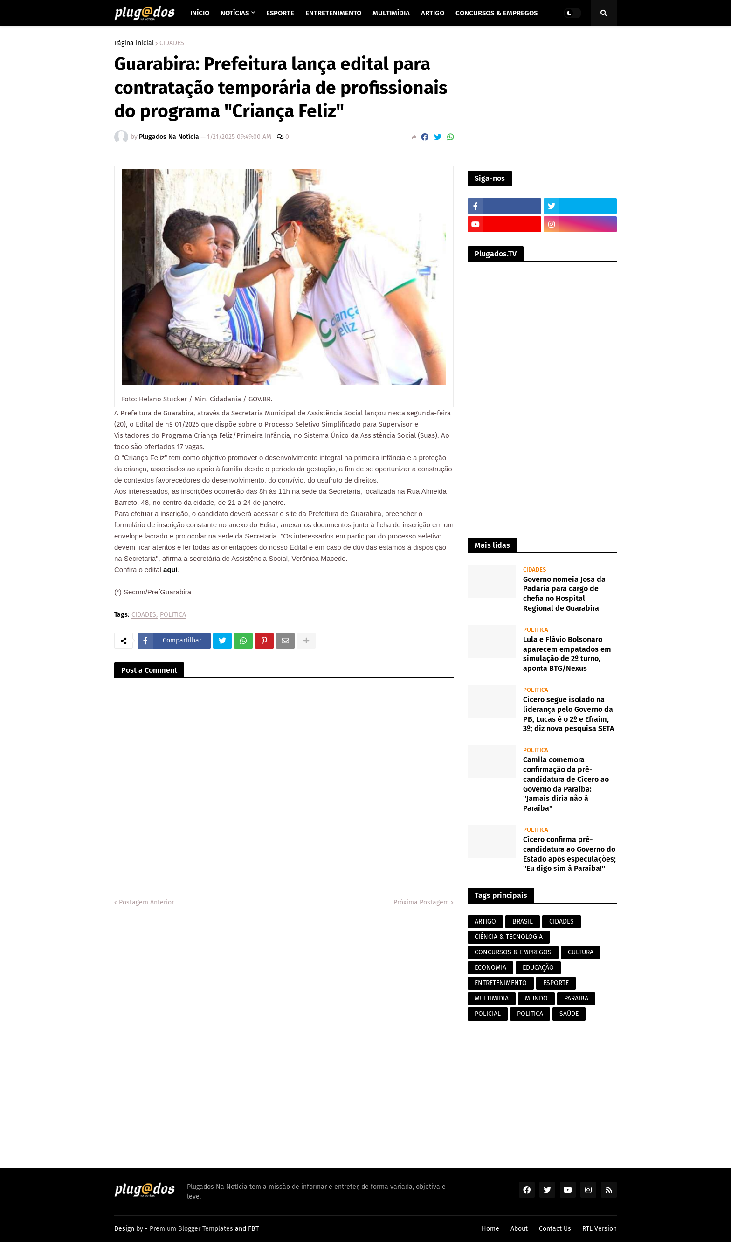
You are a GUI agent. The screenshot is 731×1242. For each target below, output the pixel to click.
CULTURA (580, 952)
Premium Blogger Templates (191, 1229)
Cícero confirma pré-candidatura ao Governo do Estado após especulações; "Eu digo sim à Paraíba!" (569, 854)
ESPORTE (556, 983)
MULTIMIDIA (492, 998)
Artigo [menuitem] (432, 13)
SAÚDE (569, 1014)
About (519, 1229)
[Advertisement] (542, 98)
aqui (170, 569)
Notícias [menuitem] (235, 13)
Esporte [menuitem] (280, 13)
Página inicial (134, 43)
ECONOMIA (490, 968)
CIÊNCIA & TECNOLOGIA (509, 937)
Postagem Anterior (146, 902)
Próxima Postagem (421, 902)
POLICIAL (488, 1014)
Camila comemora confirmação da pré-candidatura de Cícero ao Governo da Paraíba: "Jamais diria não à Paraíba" (566, 784)
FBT (253, 1229)
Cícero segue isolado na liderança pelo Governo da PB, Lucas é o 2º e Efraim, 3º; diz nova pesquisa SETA (568, 714)
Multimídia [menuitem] (391, 13)
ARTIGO (485, 921)
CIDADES (171, 43)
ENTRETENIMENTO (501, 983)
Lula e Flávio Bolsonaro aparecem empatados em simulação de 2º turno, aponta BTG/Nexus (567, 654)
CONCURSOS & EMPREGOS (513, 952)
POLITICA (173, 615)
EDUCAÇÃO (538, 968)
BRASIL (522, 921)
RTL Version (599, 1229)
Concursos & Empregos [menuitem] (496, 13)
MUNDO (536, 998)
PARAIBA (576, 998)
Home (490, 1229)
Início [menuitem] (199, 13)
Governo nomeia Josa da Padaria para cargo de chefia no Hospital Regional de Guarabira (564, 594)
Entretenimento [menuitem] (333, 13)
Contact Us (555, 1229)
